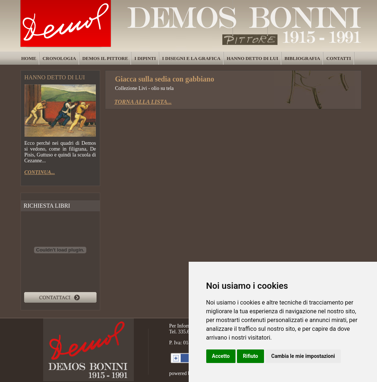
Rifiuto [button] (250, 356)
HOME (28, 58)
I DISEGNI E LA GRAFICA (191, 58)
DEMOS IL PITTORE (105, 58)
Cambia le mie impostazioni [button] (303, 356)
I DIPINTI (145, 58)
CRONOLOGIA (59, 58)
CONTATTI (338, 58)
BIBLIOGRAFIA (302, 58)
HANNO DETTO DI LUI (252, 58)
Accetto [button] (221, 356)
